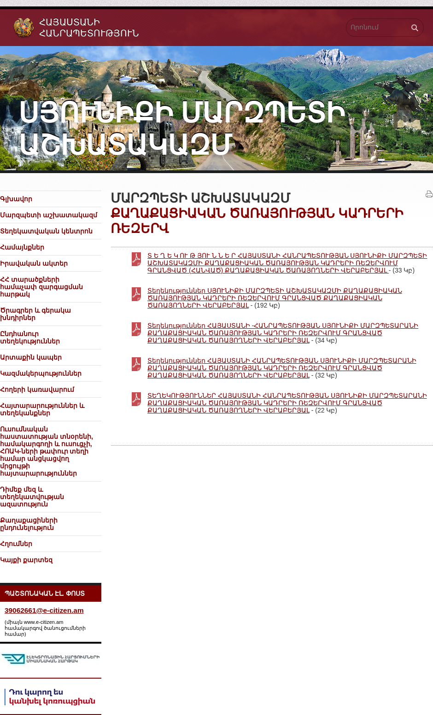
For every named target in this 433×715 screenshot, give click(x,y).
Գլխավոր (16, 199)
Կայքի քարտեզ (26, 560)
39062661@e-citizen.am (44, 610)
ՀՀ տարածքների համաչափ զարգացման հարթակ (41, 287)
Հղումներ (16, 543)
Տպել (429, 194)
